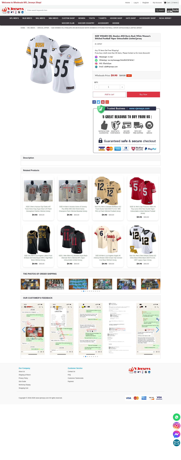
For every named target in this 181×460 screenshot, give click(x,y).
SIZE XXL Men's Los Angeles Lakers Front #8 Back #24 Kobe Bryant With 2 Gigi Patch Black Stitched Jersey (38, 258)
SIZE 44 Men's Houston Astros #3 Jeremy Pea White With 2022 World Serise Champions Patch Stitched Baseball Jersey (73, 209)
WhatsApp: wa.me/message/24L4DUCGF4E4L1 (114, 60)
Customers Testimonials (75, 378)
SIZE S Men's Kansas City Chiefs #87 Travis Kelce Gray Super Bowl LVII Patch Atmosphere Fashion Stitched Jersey (38, 209)
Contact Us (71, 371)
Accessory (103, 23)
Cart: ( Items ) (171, 3)
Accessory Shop (147, 18)
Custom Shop (68, 18)
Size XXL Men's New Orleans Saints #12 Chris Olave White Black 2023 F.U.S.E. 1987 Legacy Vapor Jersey (142, 258)
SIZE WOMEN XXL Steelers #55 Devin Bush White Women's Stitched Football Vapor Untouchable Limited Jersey (96, 28)
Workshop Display (25, 385)
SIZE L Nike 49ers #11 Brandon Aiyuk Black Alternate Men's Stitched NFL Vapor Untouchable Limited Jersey (73, 258)
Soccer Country (86, 23)
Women (81, 18)
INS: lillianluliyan (103, 63)
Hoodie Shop (116, 18)
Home (127, 3)
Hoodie (116, 23)
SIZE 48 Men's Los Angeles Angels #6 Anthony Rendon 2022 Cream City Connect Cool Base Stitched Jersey (108, 258)
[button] (81, 291)
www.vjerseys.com (42, 398)
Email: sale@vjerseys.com (106, 66)
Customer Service (75, 368)
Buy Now (143, 94)
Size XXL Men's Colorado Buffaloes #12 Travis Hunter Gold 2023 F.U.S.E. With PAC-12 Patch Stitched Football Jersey (108, 209)
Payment (71, 381)
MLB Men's (27, 18)
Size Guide (22, 381)
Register (145, 3)
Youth (92, 18)
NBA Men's (53, 18)
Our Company (24, 368)
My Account (157, 3)
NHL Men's (40, 18)
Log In (136, 3)
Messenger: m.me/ (104, 57)
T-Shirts (102, 18)
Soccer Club (68, 23)
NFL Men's (14, 18)
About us (22, 371)
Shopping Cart (23, 388)
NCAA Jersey (165, 18)
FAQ (69, 375)
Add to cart (109, 94)
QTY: (96, 82)
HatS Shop (131, 18)
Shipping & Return (25, 375)
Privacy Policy (23, 378)
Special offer (43, 28)
